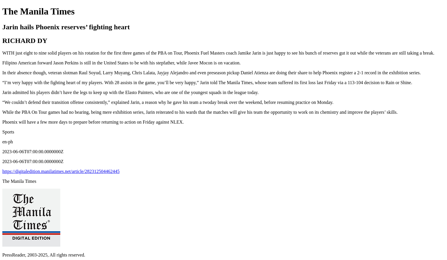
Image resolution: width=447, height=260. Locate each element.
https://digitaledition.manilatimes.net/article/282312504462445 (60, 171)
